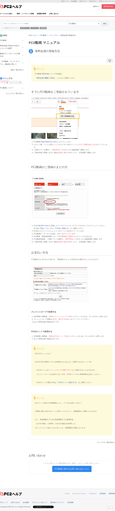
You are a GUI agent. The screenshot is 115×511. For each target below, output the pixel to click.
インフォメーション (79, 493)
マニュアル (53, 35)
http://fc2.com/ (43, 225)
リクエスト (93, 493)
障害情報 (112, 493)
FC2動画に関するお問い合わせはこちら (72, 469)
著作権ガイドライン (57, 502)
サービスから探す (7, 14)
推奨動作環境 (41, 14)
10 (84, 23)
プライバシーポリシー (39, 502)
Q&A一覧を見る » (17, 70)
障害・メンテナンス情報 (25, 14)
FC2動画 (74, 1)
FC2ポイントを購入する (67, 382)
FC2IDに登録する (61, 228)
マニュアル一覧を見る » (106, 442)
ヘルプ (67, 493)
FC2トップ (64, 1)
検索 (104, 23)
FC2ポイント (25, 28)
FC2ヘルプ (33, 35)
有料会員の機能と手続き (46, 78)
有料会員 (43, 28)
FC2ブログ (93, 1)
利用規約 (103, 493)
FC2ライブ (83, 1)
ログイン (96, 6)
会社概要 (26, 502)
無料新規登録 (108, 6)
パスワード (34, 28)
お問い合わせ (53, 14)
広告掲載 (70, 502)
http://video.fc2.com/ (48, 142)
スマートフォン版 (15, 82)
